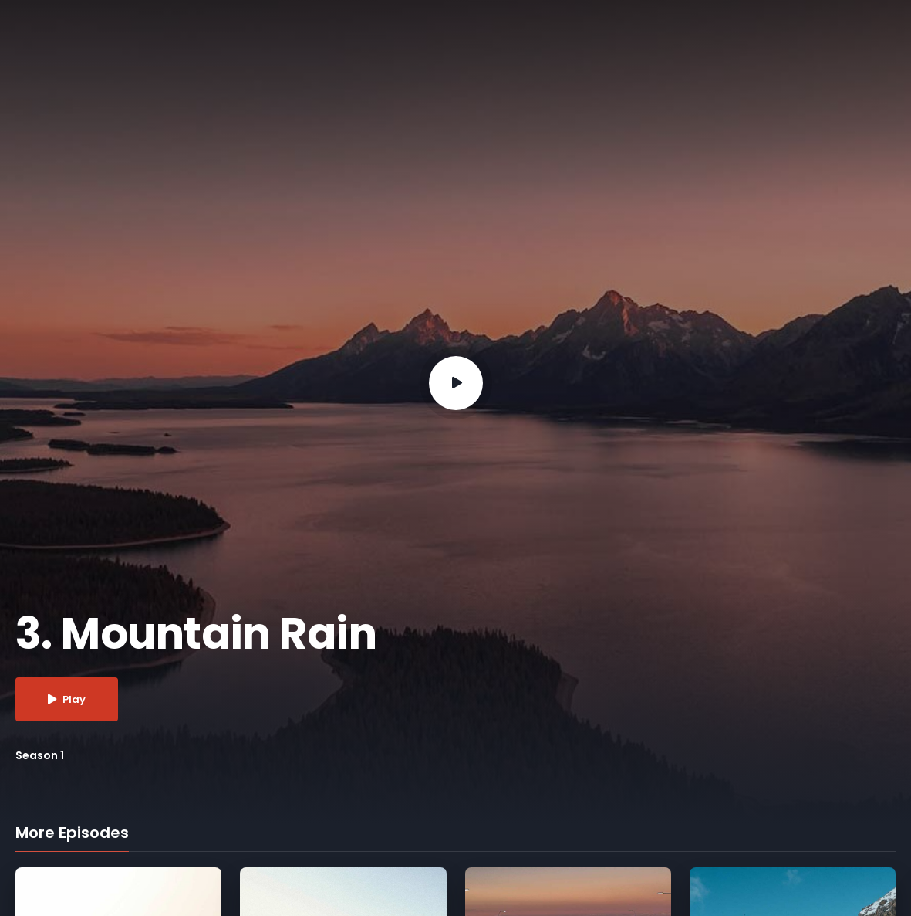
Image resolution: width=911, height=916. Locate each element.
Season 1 (39, 755)
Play (67, 699)
